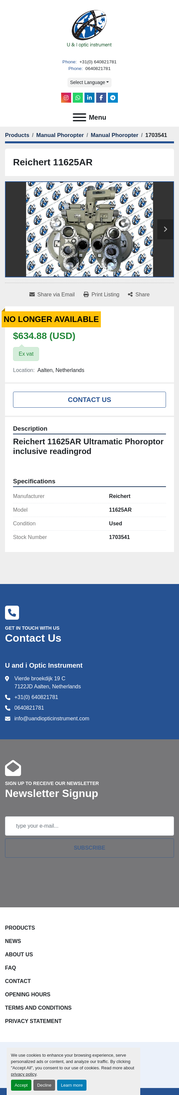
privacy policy (23, 1074)
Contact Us (89, 399)
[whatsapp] (78, 98)
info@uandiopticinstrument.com (51, 718)
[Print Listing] (101, 294)
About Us (19, 954)
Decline (44, 1085)
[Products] (17, 135)
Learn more (71, 1085)
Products (20, 928)
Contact (18, 981)
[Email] (89, 826)
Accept (21, 1085)
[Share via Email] (52, 294)
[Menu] (79, 117)
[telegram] (113, 98)
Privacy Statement (33, 1021)
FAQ (10, 968)
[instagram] (66, 98)
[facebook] (101, 98)
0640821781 (97, 68)
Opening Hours (27, 994)
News (13, 941)
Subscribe (89, 848)
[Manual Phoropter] (60, 135)
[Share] (139, 294)
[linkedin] (89, 98)
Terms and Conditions (38, 1008)
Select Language (87, 82)
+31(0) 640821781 (97, 61)
